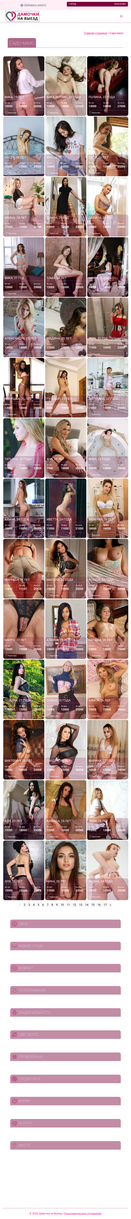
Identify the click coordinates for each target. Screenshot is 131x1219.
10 (62, 904)
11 (68, 904)
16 (99, 904)
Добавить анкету (33, 5)
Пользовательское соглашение (82, 1213)
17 (105, 904)
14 (86, 904)
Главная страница (95, 33)
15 (92, 904)
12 (74, 904)
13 (80, 904)
